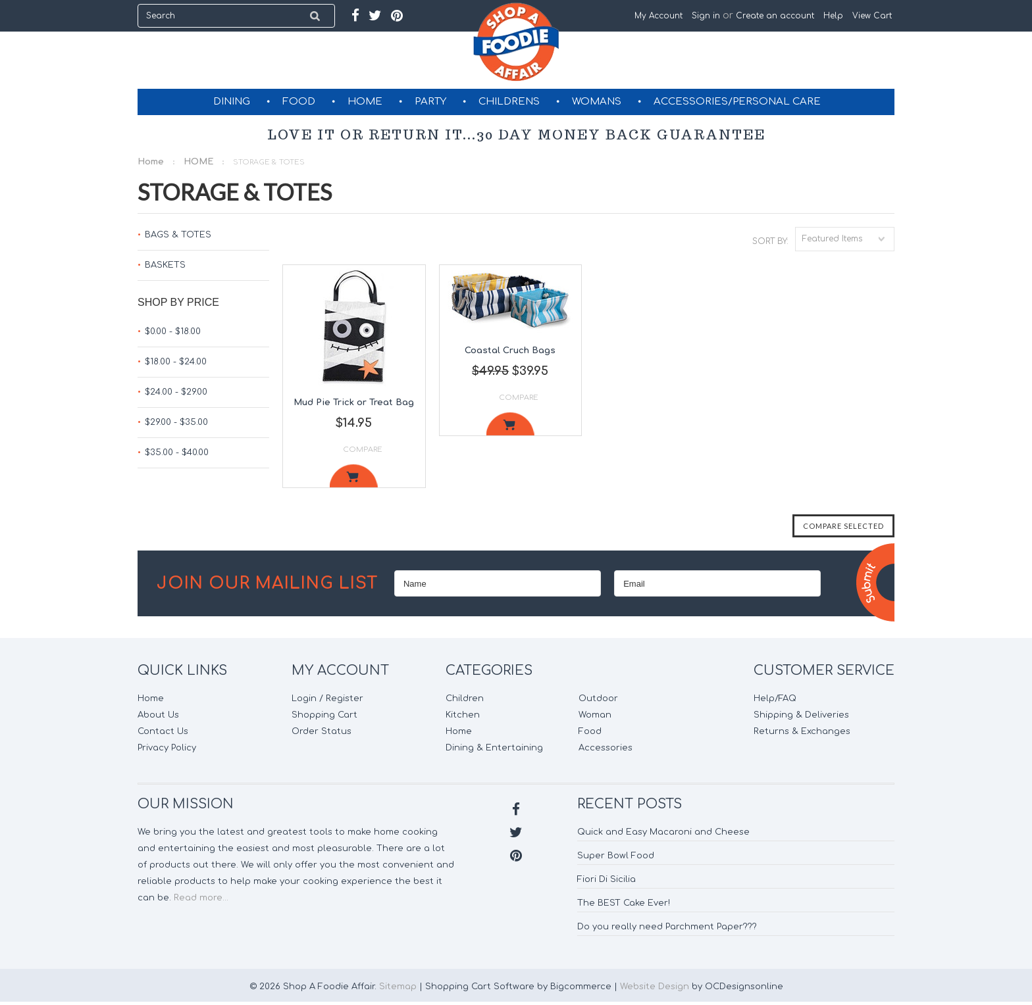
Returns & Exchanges (802, 731)
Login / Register (327, 698)
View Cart (873, 15)
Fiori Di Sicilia (606, 879)
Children (465, 698)
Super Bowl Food (615, 855)
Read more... (201, 897)
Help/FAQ (775, 698)
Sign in (706, 15)
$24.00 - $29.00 (176, 392)
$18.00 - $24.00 (176, 361)
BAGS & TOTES (178, 234)
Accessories (605, 747)
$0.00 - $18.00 (173, 331)
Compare (362, 449)
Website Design (654, 986)
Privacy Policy (167, 747)
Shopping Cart (324, 715)
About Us (158, 715)
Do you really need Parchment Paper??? (667, 926)
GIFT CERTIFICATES (517, 127)
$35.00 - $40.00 (177, 452)
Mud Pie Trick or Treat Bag (354, 402)
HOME (365, 101)
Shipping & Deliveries (801, 715)
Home (151, 161)
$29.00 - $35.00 (176, 422)
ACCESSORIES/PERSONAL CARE (737, 101)
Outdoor (598, 698)
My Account (658, 15)
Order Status (321, 731)
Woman (595, 715)
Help (833, 15)
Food (590, 731)
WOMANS (596, 101)
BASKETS (165, 265)
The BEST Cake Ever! (623, 903)
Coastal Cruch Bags (510, 350)
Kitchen (463, 715)
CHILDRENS (509, 101)
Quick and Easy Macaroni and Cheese (663, 832)
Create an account (775, 15)
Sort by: (770, 241)
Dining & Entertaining (494, 747)
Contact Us (163, 731)
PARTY (430, 101)
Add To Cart (354, 475)
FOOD (298, 101)
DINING (231, 101)
